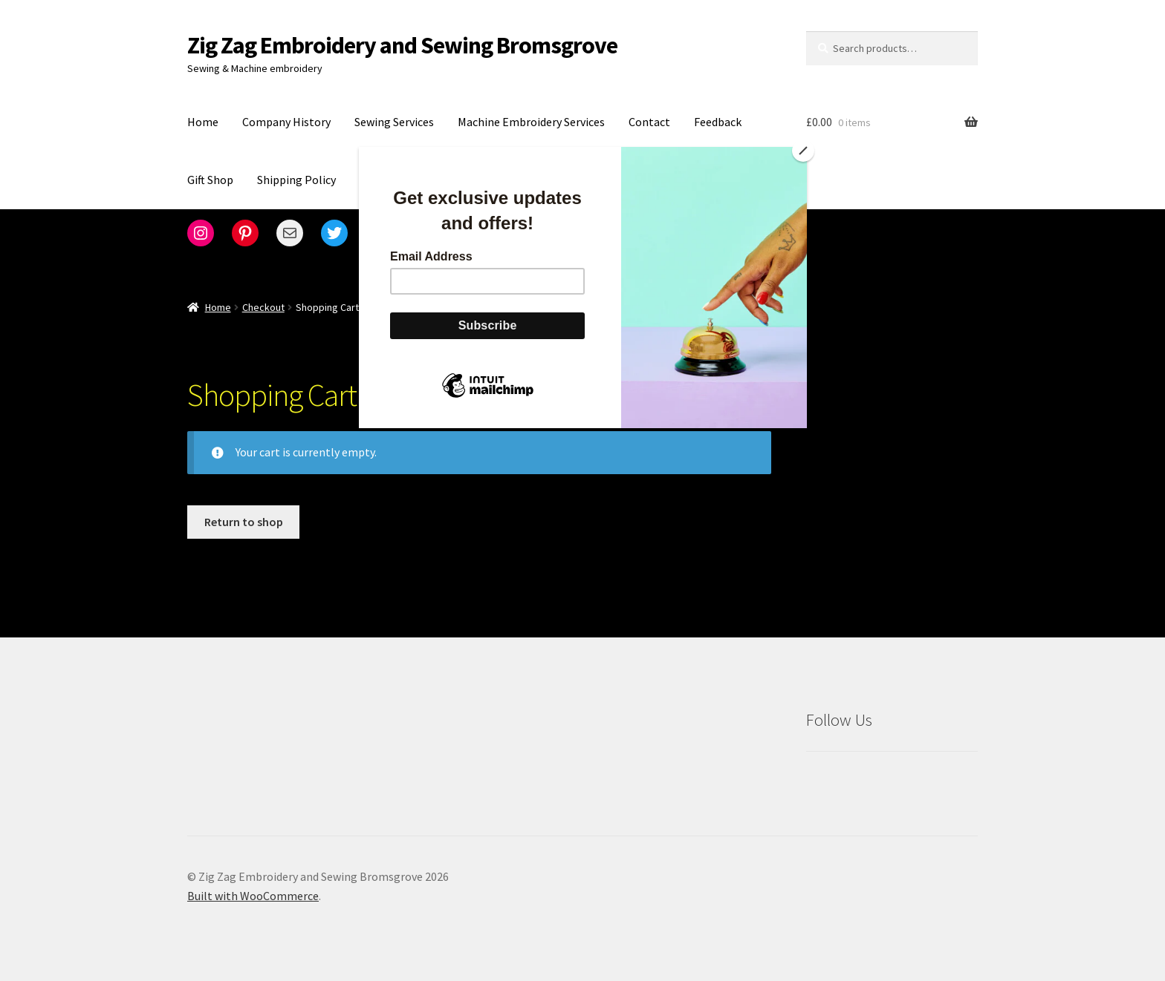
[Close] (803, 151)
